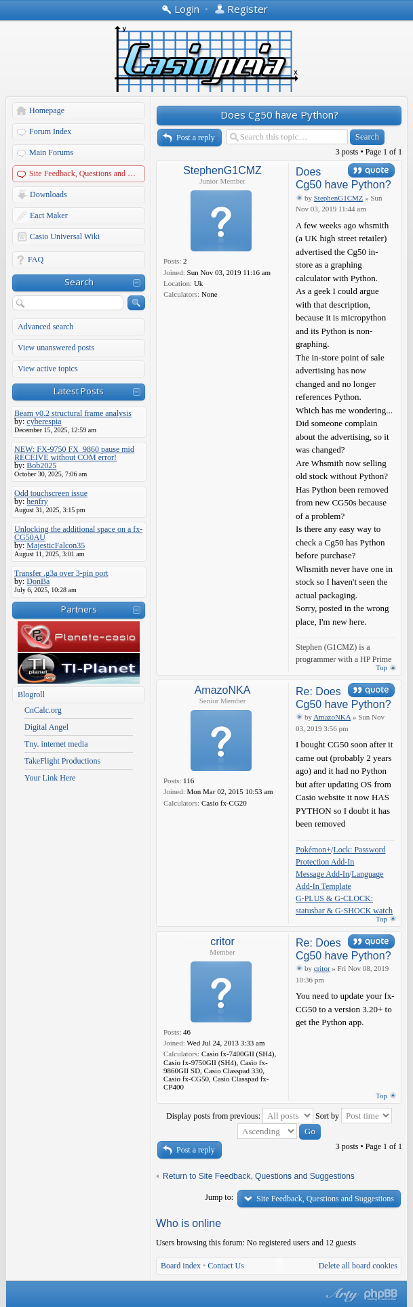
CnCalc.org (43, 710)
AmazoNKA (223, 690)
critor (222, 941)
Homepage (46, 110)
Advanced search (45, 326)
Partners (79, 609)
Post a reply (195, 137)
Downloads (48, 194)
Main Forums (51, 152)
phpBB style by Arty (340, 1294)
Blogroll (31, 694)
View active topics (48, 368)
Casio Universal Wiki (65, 236)
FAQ (35, 259)
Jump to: (219, 1197)
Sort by (353, 1116)
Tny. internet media (56, 744)
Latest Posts (79, 391)
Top (381, 667)
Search (79, 282)
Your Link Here (49, 778)
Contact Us (226, 1265)
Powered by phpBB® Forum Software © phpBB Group (381, 1294)
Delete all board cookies (358, 1265)
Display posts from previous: (239, 1116)
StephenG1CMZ (222, 170)
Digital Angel (46, 727)
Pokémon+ (313, 849)
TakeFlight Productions (62, 761)
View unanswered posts (56, 347)
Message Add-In (322, 874)
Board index (181, 1265)
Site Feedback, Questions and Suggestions (87, 173)
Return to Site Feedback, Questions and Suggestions (259, 1176)
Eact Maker (49, 215)
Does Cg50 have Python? (279, 114)
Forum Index (50, 131)
